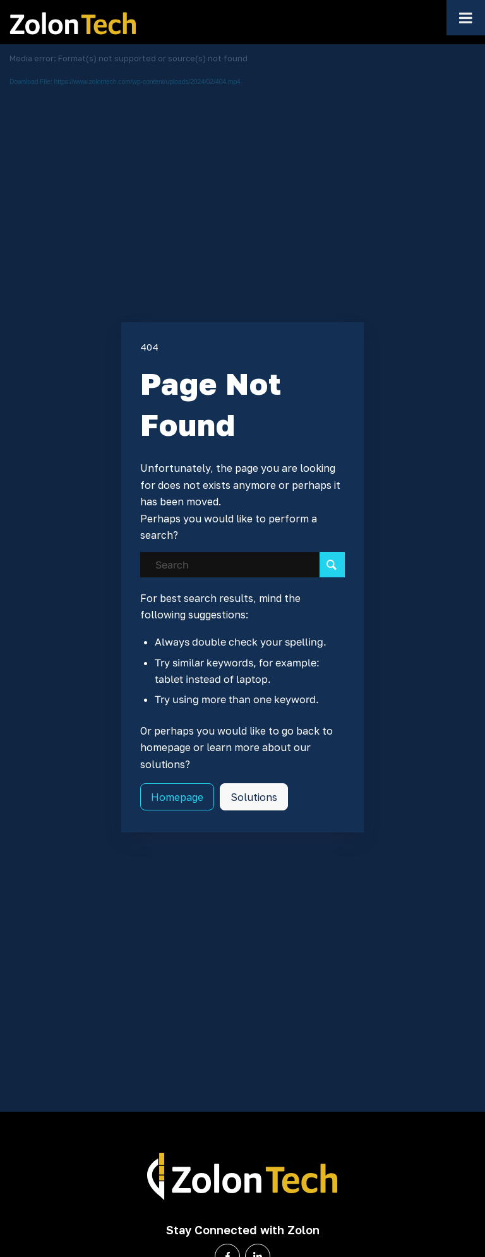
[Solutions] (254, 796)
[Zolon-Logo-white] (72, 22)
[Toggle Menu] (465, 17)
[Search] (242, 564)
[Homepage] (177, 796)
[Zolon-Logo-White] (242, 1178)
